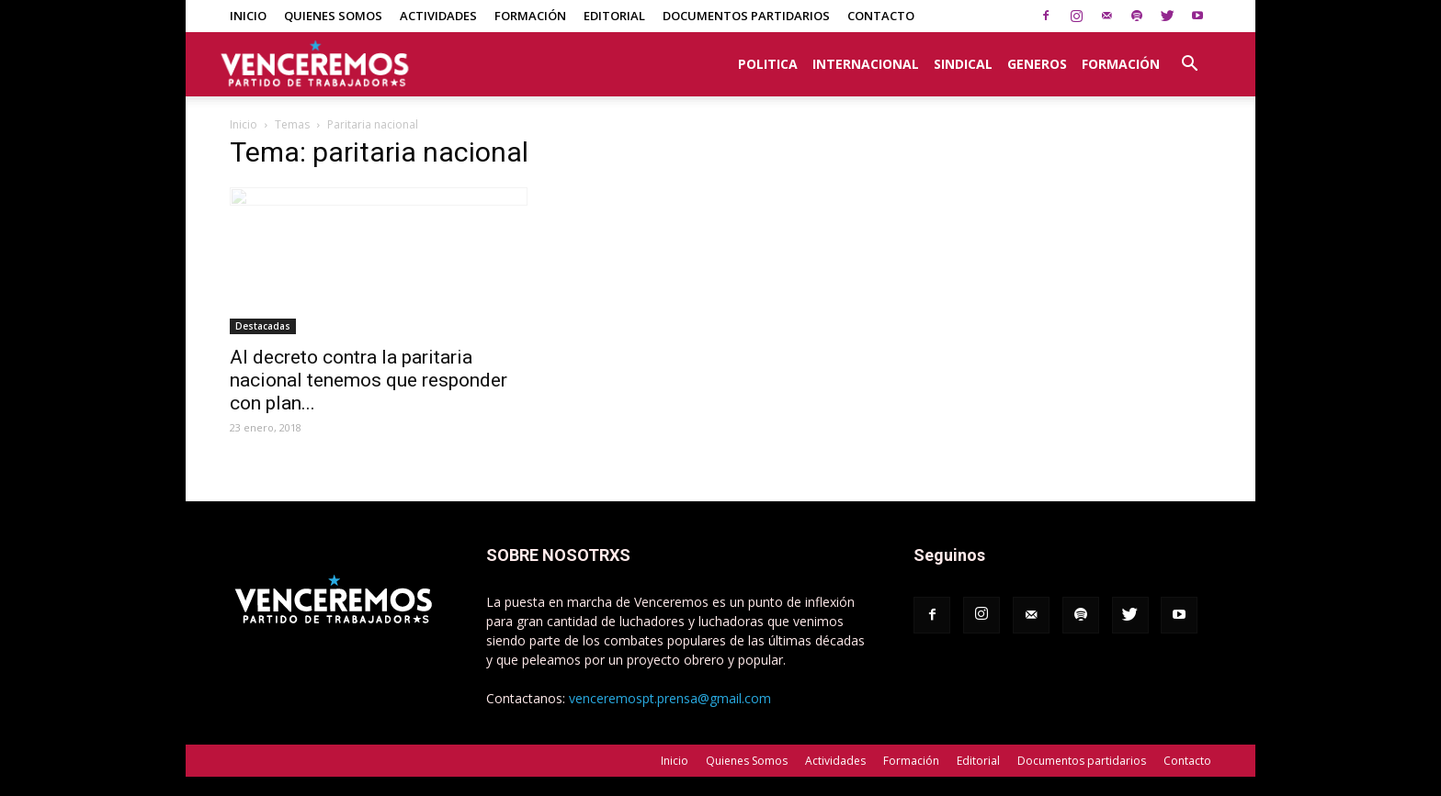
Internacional (865, 64)
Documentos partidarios (746, 15)
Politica (768, 64)
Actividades (438, 15)
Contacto (880, 15)
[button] (1189, 54)
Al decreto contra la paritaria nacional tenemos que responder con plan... (368, 380)
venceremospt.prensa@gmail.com (670, 698)
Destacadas (262, 326)
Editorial (614, 15)
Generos (1037, 64)
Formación (530, 15)
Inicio (248, 15)
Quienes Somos (333, 15)
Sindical (963, 64)
